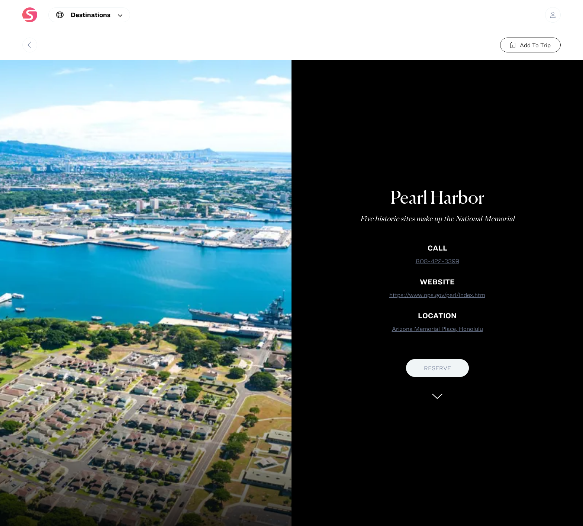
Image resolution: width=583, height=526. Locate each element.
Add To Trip (530, 45)
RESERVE (437, 368)
